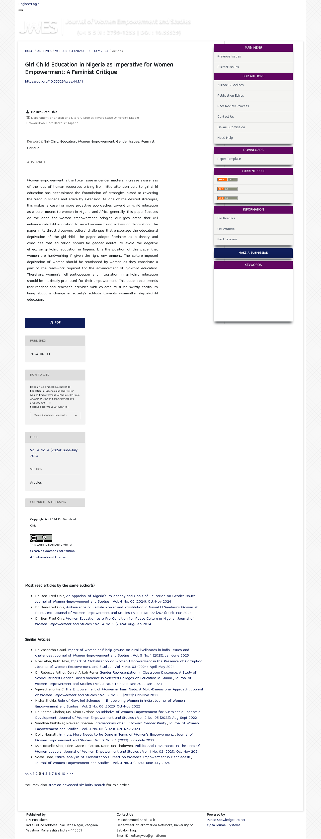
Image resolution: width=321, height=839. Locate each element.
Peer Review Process (233, 106)
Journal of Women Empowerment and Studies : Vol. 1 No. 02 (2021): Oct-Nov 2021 (131, 752)
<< (27, 774)
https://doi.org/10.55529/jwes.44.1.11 (54, 82)
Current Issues (228, 67)
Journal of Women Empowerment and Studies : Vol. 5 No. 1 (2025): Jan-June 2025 (122, 656)
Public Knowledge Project (226, 820)
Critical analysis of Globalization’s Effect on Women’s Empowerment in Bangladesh (123, 757)
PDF (57, 323)
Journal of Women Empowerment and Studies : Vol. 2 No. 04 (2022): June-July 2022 (114, 738)
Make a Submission (253, 253)
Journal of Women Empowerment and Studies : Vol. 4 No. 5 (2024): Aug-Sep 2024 (114, 622)
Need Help (225, 138)
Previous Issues (229, 57)
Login (35, 4)
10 (63, 774)
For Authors (226, 229)
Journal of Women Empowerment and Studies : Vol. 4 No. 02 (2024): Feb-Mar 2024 (123, 613)
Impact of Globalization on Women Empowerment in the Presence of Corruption (136, 661)
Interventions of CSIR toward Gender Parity (131, 723)
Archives (44, 51)
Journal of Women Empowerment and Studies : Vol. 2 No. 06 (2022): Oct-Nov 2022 (119, 692)
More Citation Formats (50, 415)
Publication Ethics (230, 96)
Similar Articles (37, 639)
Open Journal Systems (223, 825)
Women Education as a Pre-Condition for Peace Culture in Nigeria (121, 619)
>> (71, 774)
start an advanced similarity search (76, 785)
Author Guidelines (230, 85)
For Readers (226, 218)
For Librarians (227, 239)
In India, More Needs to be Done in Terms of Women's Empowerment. (117, 735)
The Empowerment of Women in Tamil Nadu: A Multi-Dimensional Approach (127, 689)
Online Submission (231, 127)
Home (29, 51)
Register (25, 4)
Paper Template (229, 159)
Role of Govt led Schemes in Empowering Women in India (105, 701)
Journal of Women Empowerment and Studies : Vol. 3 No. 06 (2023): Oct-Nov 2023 (117, 726)
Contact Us (225, 117)
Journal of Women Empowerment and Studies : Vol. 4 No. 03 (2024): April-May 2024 (106, 667)
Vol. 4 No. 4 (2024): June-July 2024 (81, 51)
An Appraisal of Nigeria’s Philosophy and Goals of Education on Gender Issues (131, 596)
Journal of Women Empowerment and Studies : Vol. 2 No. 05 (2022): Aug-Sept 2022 (128, 718)
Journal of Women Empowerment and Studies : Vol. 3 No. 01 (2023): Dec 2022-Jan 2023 (113, 681)
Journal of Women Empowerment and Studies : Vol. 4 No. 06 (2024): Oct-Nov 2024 (103, 602)
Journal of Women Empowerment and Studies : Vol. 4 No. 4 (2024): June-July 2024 (102, 763)
